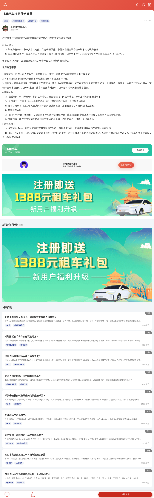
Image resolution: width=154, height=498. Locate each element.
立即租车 (125, 494)
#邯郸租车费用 (18, 21)
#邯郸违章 (32, 21)
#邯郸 (6, 21)
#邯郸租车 (44, 21)
